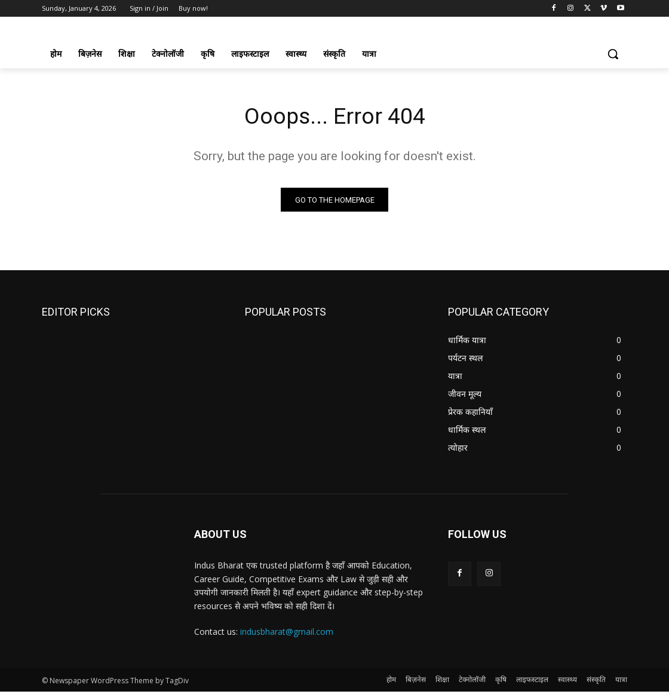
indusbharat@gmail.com (286, 634)
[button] (613, 53)
